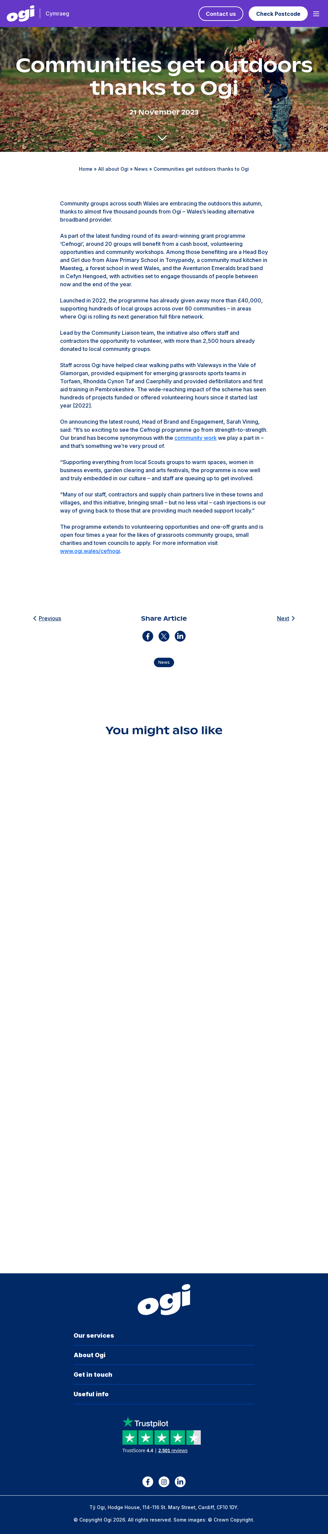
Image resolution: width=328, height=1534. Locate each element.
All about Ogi (113, 169)
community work (195, 437)
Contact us (221, 13)
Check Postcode (278, 13)
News (141, 169)
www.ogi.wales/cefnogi (90, 551)
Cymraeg (57, 13)
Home (85, 169)
